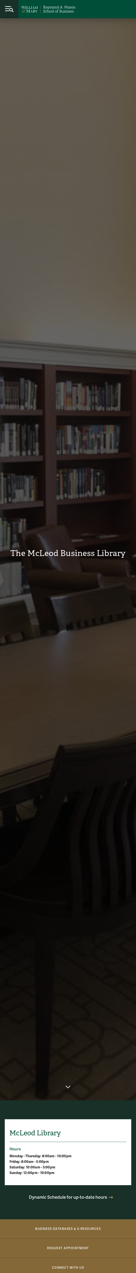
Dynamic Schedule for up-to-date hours (68, 1197)
